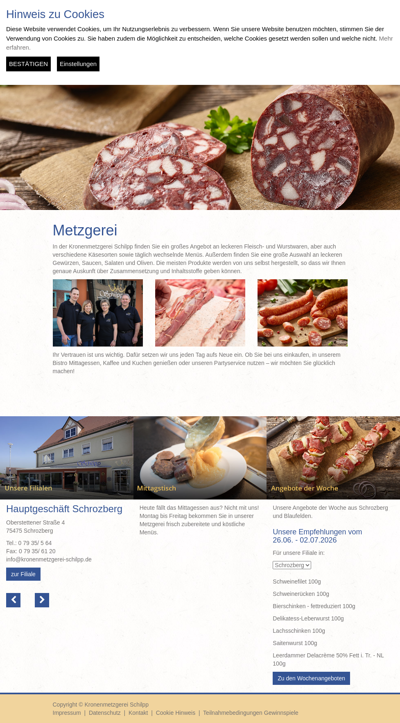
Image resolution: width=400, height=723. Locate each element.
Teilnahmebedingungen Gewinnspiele (250, 712)
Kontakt (138, 712)
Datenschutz (105, 712)
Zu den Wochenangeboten (311, 678)
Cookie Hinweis (175, 712)
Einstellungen (78, 63)
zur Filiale (23, 574)
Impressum (67, 712)
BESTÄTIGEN (28, 63)
